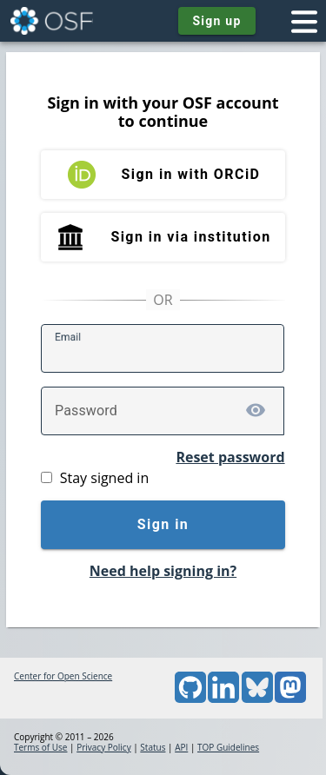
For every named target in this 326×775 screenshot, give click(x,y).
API (181, 747)
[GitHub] (190, 699)
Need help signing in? (163, 570)
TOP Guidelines (228, 747)
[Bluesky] (257, 699)
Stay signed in (104, 477)
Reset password (230, 457)
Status (152, 747)
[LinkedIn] (223, 699)
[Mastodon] (290, 699)
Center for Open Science (63, 676)
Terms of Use (40, 747)
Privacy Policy (103, 747)
